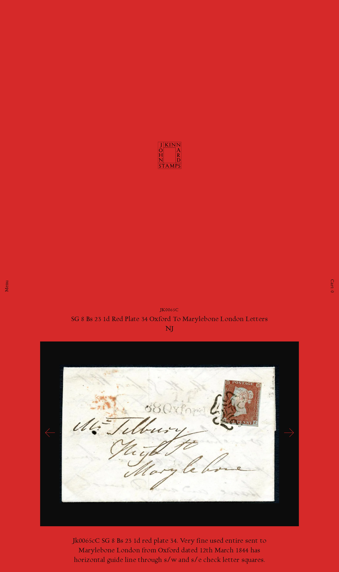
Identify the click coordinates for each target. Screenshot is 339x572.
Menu (7, 286)
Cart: (332, 286)
